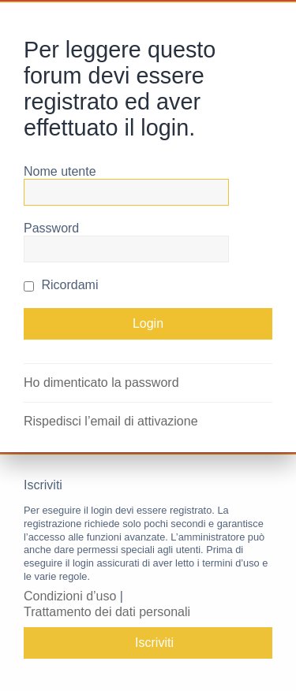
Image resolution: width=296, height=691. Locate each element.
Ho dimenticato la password (101, 382)
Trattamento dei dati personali (107, 612)
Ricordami (61, 285)
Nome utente (60, 171)
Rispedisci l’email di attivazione (111, 421)
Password (51, 228)
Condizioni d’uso (70, 596)
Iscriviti (154, 642)
